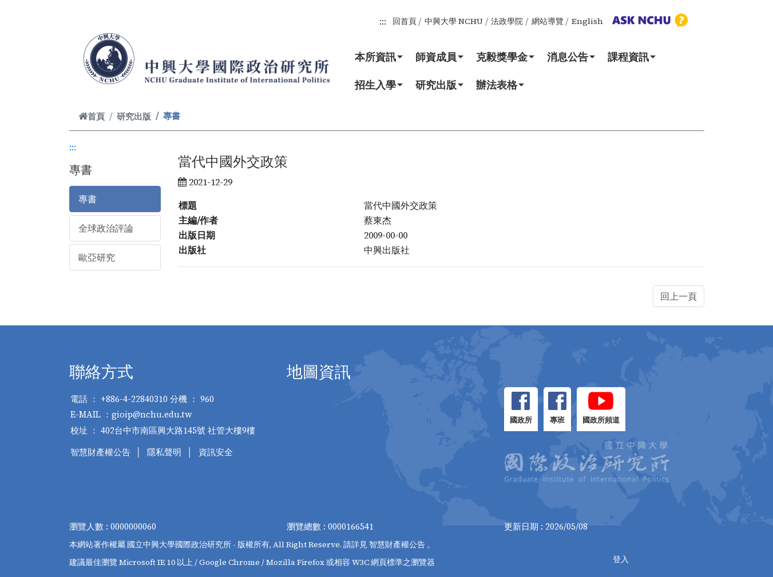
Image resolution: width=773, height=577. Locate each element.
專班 (557, 420)
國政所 (521, 420)
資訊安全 (216, 452)
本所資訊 (379, 56)
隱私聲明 (164, 452)
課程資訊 (632, 56)
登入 (621, 559)
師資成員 (439, 56)
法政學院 (507, 21)
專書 (87, 199)
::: (382, 21)
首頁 (91, 116)
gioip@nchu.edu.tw (152, 414)
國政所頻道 (601, 420)
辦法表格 (500, 84)
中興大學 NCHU (454, 21)
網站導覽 (548, 21)
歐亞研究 (96, 257)
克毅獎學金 (505, 56)
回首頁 (405, 21)
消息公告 (571, 56)
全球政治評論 (105, 228)
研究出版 (439, 84)
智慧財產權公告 (100, 452)
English (587, 21)
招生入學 (379, 84)
